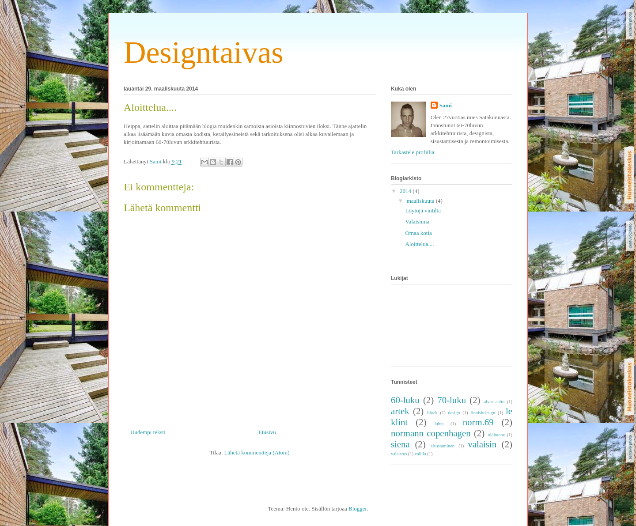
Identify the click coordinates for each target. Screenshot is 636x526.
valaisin (482, 444)
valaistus (399, 453)
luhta (439, 423)
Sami (445, 105)
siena (400, 444)
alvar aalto (494, 401)
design (454, 412)
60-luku (405, 400)
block (433, 412)
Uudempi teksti (148, 432)
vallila (420, 453)
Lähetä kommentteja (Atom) (257, 452)
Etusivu (267, 432)
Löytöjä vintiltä (423, 210)
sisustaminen (442, 445)
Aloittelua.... (419, 244)
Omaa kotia (418, 233)
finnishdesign (482, 412)
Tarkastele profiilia (412, 152)
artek (400, 411)
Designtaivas (204, 52)
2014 (406, 191)
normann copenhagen (431, 433)
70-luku (451, 400)
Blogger (357, 508)
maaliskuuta (421, 200)
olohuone (496, 434)
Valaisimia (417, 221)
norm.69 (478, 422)
